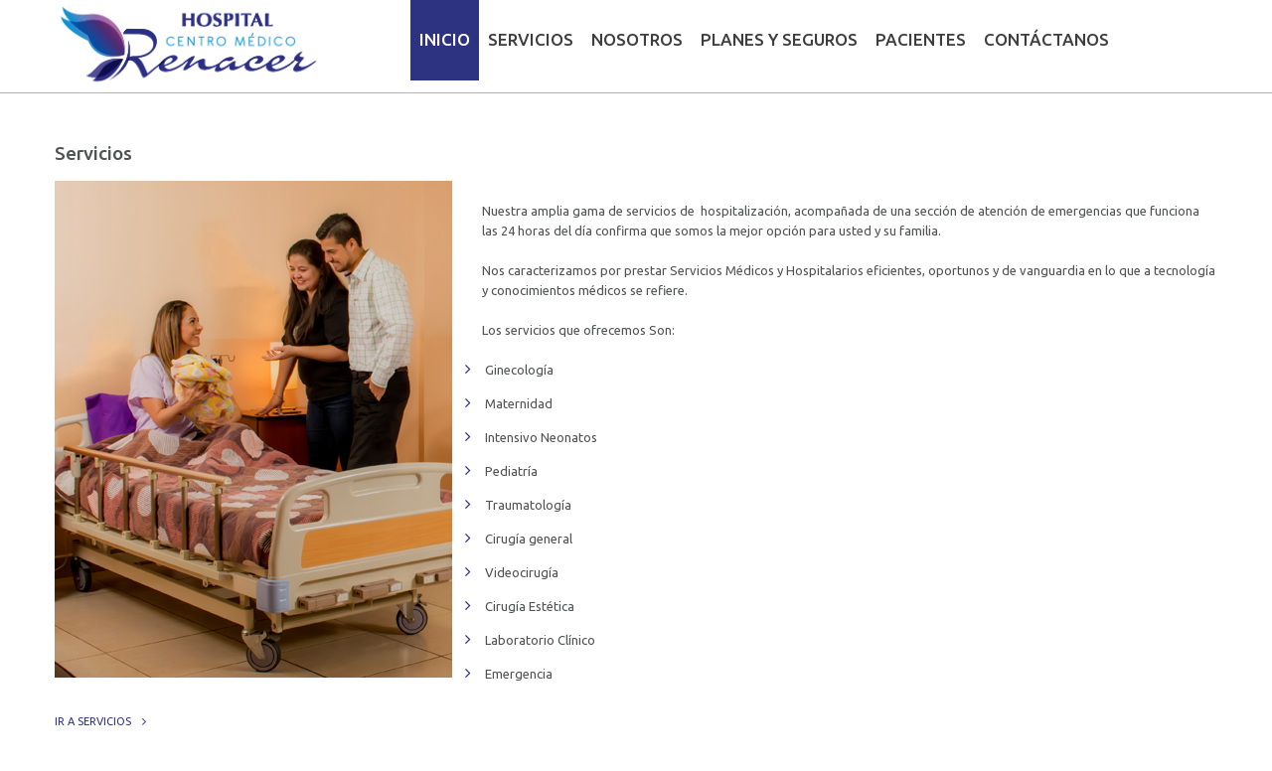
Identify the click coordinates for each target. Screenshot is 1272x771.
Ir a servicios (93, 721)
